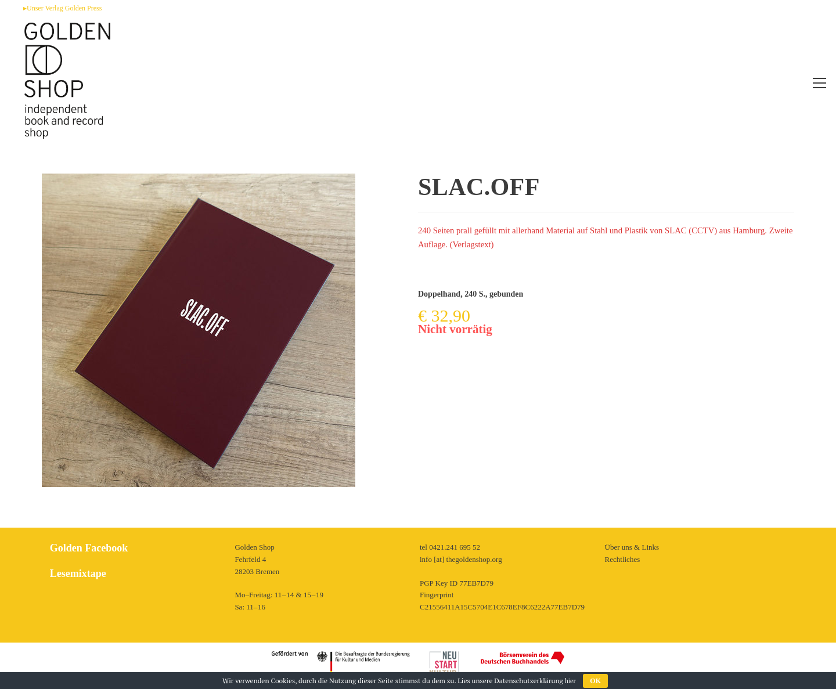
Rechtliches (622, 559)
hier (570, 681)
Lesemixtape (78, 573)
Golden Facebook (89, 548)
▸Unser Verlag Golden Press (62, 8)
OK (595, 681)
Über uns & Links (632, 547)
